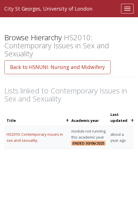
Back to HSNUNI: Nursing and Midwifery (57, 67)
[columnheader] (36, 117)
